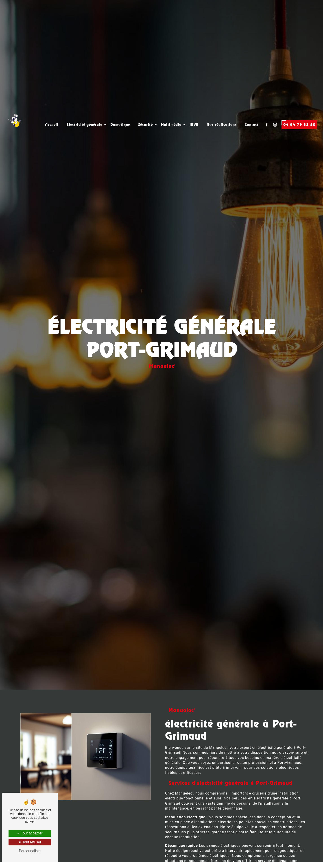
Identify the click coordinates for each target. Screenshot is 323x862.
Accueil (51, 115)
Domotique (120, 115)
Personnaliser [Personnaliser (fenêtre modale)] (30, 851)
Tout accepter (29, 833)
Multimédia (171, 115)
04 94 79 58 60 (299, 115)
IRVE (194, 115)
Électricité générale (84, 115)
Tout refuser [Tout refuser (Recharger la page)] (29, 842)
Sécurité (145, 115)
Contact (252, 115)
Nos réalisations (222, 115)
